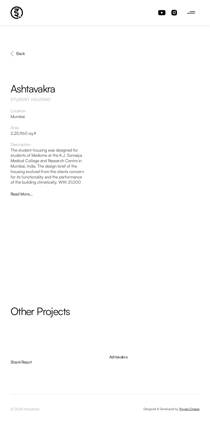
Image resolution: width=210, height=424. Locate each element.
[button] (191, 12)
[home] (17, 12)
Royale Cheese (189, 409)
